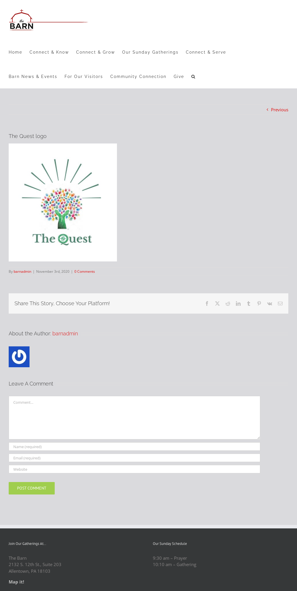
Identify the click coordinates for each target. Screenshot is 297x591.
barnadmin (22, 271)
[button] (193, 76)
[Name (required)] (134, 446)
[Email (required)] (134, 458)
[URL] (134, 469)
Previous (279, 109)
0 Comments (84, 271)
